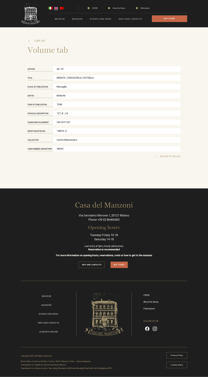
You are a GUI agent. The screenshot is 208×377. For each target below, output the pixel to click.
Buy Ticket (169, 19)
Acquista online (48, 332)
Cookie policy (177, 365)
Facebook (147, 329)
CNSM (95, 8)
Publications (145, 8)
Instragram (155, 329)
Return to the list (170, 156)
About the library (118, 8)
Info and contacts (130, 19)
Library (39, 40)
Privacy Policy (177, 355)
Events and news (100, 19)
